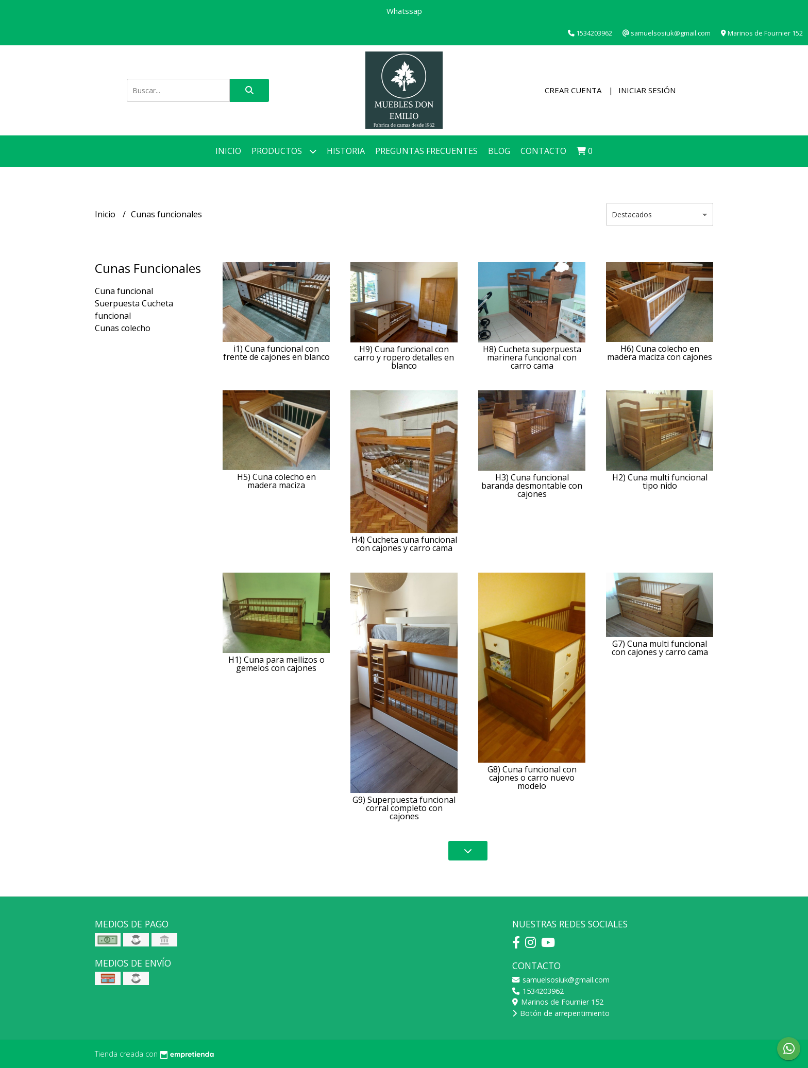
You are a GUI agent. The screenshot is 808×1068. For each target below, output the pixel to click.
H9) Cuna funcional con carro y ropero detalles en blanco (404, 357)
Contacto (543, 151)
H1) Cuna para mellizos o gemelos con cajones (276, 664)
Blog (499, 151)
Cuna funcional (124, 291)
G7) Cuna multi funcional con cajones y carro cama (660, 648)
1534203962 (538, 991)
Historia (346, 151)
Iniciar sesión (647, 90)
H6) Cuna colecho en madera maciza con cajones (659, 353)
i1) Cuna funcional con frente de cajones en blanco (276, 353)
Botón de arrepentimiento (561, 1013)
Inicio (228, 151)
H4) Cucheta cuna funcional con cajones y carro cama (404, 544)
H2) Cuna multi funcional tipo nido (660, 481)
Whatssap (404, 11)
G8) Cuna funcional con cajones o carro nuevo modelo (532, 777)
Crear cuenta (573, 90)
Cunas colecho (122, 328)
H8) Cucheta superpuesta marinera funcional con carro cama (532, 357)
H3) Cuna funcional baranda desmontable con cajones (531, 485)
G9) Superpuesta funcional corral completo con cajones (404, 808)
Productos (283, 151)
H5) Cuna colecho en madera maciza (276, 481)
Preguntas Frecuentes (426, 151)
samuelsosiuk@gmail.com (561, 980)
